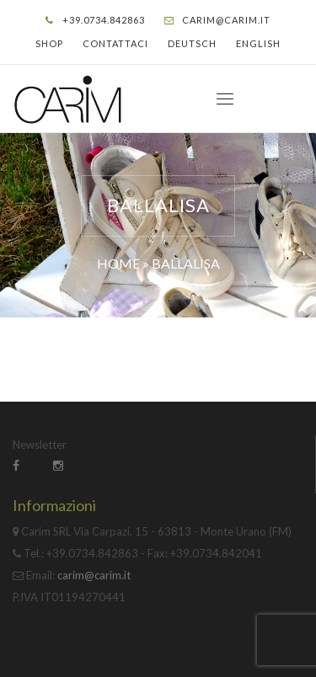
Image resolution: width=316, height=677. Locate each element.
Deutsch (192, 43)
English (258, 43)
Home (118, 263)
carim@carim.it (226, 19)
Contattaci (115, 43)
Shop (49, 43)
